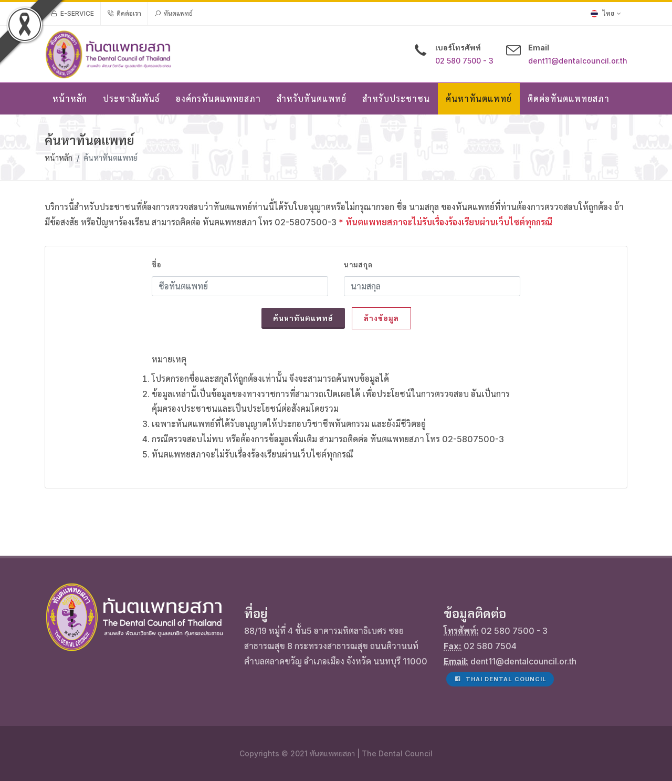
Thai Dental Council (500, 679)
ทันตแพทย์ (173, 13)
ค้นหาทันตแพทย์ (303, 318)
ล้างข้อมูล (381, 318)
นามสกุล (358, 265)
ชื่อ (156, 265)
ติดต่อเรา (124, 13)
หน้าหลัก (58, 157)
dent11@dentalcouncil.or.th (577, 60)
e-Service (72, 13)
